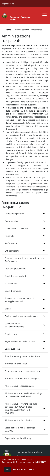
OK (7, 469)
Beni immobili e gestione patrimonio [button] (21, 316)
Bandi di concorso (13, 290)
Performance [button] (11, 243)
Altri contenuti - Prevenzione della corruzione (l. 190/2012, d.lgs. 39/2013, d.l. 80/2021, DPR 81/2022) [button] (21, 408)
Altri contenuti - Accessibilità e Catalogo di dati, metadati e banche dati (24, 395)
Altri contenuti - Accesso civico (19, 385)
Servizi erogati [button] (11, 334)
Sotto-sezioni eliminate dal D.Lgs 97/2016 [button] (20, 429)
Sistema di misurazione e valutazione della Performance (24, 259)
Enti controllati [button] (12, 250)
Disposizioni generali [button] (14, 213)
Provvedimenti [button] (11, 283)
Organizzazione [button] (12, 221)
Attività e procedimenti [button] (15, 268)
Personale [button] (9, 235)
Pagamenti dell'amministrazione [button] (20, 341)
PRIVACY (41, 462)
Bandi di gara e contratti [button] (16, 276)
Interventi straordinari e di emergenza (22, 378)
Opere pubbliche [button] (12, 348)
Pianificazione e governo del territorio (22, 356)
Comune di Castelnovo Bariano (20, 18)
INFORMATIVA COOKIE (23, 469)
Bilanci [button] (8, 308)
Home (8, 29)
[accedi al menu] (44, 15)
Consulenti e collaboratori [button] (17, 228)
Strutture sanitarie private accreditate (22, 371)
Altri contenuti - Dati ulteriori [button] (18, 420)
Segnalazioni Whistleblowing (18, 438)
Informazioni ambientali (16, 363)
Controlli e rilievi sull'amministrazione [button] (14, 325)
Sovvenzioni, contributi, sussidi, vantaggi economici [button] (19, 300)
